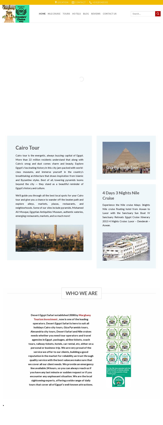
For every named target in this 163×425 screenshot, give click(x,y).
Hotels (76, 13)
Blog (86, 13)
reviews (96, 13)
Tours (66, 13)
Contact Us (110, 13)
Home (42, 13)
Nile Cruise (54, 13)
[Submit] (158, 14)
